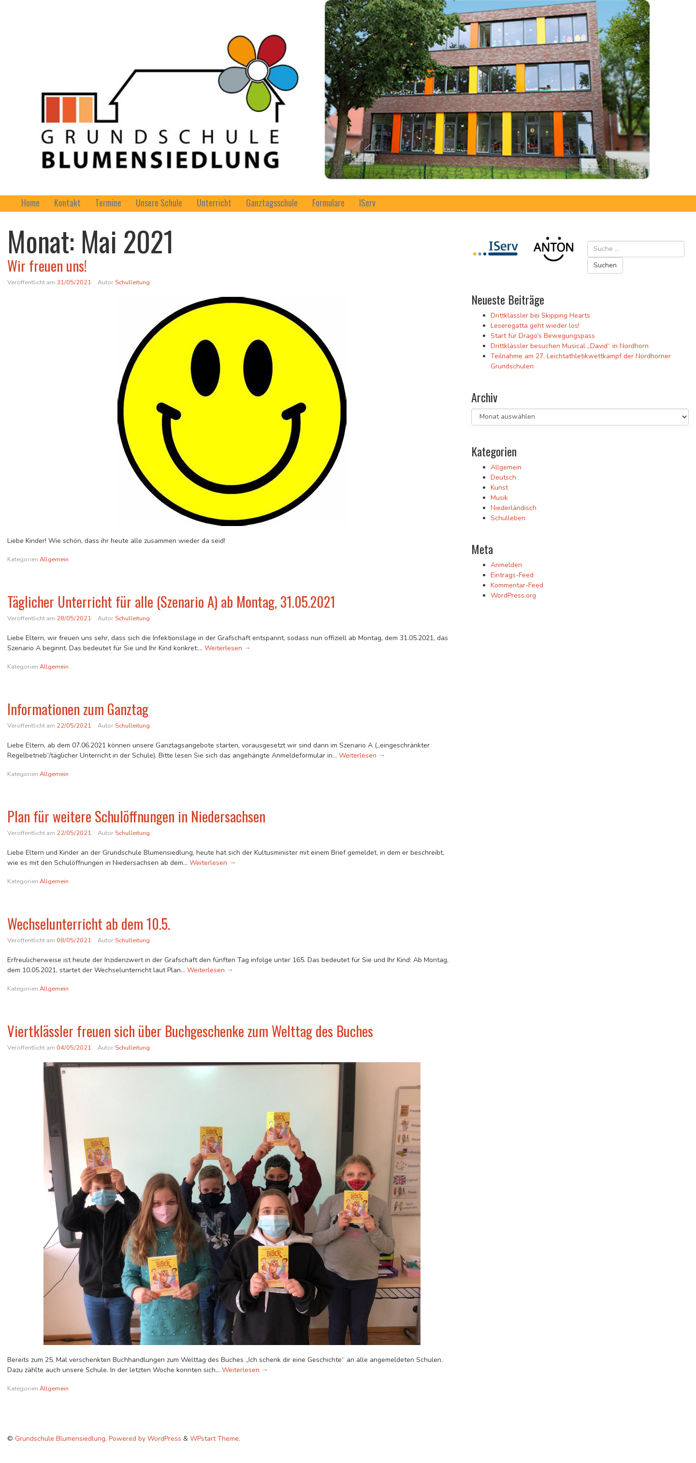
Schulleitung (132, 282)
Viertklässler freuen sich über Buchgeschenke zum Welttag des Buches (190, 1031)
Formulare (328, 202)
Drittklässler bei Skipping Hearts (540, 315)
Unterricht (214, 202)
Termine (108, 202)
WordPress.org (513, 595)
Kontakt (67, 202)
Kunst (499, 487)
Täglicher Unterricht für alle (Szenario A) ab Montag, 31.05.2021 (171, 601)
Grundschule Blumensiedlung (60, 1438)
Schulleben (508, 518)
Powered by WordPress (145, 1438)
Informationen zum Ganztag (77, 709)
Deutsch (503, 477)
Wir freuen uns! (47, 265)
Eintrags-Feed (512, 575)
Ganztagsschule (272, 202)
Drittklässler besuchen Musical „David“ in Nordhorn (570, 346)
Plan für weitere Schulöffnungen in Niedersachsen (136, 816)
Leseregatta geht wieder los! (535, 325)
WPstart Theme (214, 1438)
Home (30, 202)
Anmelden (506, 565)
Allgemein (54, 559)
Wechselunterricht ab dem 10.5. (88, 923)
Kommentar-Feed (517, 585)
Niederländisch (513, 507)
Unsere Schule (159, 202)
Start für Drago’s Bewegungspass (543, 335)
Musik (499, 497)
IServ (367, 202)
